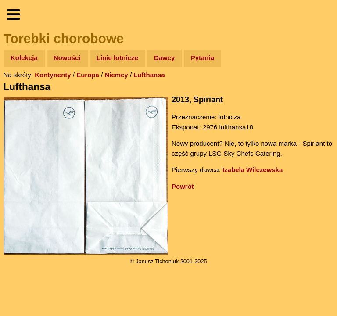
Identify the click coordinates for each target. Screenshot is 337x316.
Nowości (67, 57)
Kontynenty (53, 75)
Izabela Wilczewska (252, 169)
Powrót (183, 186)
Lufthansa (149, 75)
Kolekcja (24, 57)
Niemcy (116, 75)
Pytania (202, 57)
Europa (87, 75)
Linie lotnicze (117, 57)
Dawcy (164, 57)
